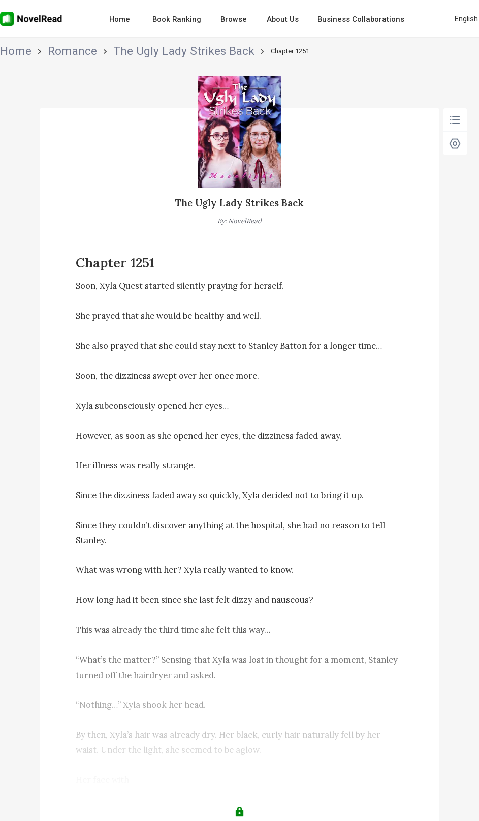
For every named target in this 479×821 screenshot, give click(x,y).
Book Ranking (176, 19)
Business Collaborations (360, 19)
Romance (43, 51)
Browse (233, 19)
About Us (283, 19)
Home (119, 19)
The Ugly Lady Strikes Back (106, 51)
